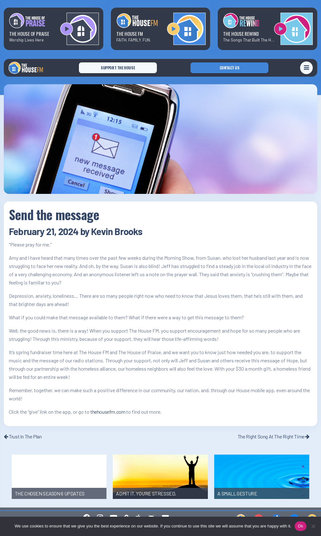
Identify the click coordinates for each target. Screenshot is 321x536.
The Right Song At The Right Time (274, 436)
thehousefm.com (107, 412)
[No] (313, 526)
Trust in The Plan (23, 436)
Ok (300, 526)
